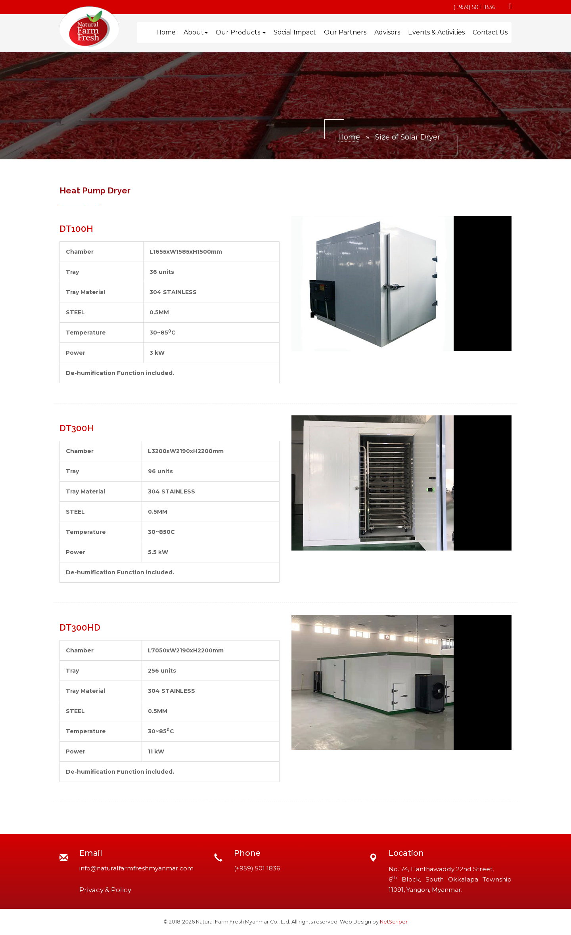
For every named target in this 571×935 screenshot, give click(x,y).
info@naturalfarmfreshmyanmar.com (136, 868)
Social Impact (295, 32)
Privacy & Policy (105, 890)
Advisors (387, 32)
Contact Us (490, 32)
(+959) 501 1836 (474, 7)
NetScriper (394, 922)
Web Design (355, 922)
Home (166, 32)
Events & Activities (436, 32)
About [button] (196, 32)
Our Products (241, 32)
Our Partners (345, 32)
